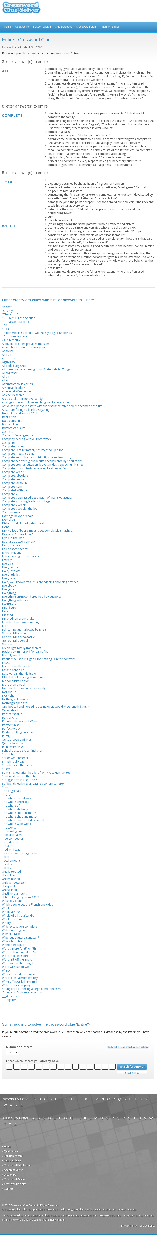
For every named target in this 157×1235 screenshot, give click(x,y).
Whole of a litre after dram (19, 915)
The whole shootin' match (19, 813)
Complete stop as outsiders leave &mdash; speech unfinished (43, 465)
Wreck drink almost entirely (20, 978)
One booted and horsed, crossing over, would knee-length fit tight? (46, 706)
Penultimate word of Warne (20, 721)
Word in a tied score (15, 956)
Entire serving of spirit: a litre (20, 556)
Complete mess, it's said (18, 454)
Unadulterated (11, 871)
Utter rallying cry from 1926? (20, 897)
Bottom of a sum (13, 428)
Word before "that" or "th (19, 948)
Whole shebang (12, 919)
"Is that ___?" (10, 307)
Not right (8, 695)
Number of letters (19, 1047)
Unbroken (8, 875)
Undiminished (11, 879)
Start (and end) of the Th (18, 776)
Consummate (11, 512)
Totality (7, 864)
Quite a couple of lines (17, 739)
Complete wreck (13, 472)
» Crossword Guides (13, 1179)
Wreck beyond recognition (19, 974)
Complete (8, 443)
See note (8, 754)
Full (4, 626)
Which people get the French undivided (27, 904)
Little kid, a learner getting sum (22, 677)
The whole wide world (16, 824)
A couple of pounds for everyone (24, 347)
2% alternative (11, 340)
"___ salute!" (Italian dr (16, 322)
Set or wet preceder (15, 758)
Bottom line (10, 424)
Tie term (7, 846)
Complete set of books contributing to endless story (36, 457)
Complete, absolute (15, 476)
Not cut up (9, 692)
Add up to (8, 358)
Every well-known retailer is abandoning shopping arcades (40, 582)
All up (5, 377)
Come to (8, 432)
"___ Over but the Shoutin (18, 318)
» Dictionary (9, 1174)
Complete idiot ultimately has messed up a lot (32, 450)
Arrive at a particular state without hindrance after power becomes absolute (52, 406)
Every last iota (11, 571)
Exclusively (9, 604)
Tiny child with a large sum (19, 853)
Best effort (9, 417)
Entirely (7, 560)
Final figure (9, 607)
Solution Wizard (42, 26)
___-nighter (9, 1000)
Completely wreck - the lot (19, 508)
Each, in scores (12, 545)
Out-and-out (10, 710)
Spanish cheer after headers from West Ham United (36, 772)
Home (7, 26)
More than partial (13, 684)
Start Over (132, 1073)
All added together (14, 366)
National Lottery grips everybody (23, 688)
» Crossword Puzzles (14, 1184)
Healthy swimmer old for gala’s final (25, 651)
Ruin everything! (12, 747)
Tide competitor (12, 838)
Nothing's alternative (15, 699)
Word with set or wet (16, 967)
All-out (6, 380)
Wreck (6, 970)
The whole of (11, 805)
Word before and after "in (19, 952)
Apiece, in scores (13, 395)
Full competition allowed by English (25, 629)
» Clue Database (11, 1160)
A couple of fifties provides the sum (25, 344)
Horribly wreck (11, 655)
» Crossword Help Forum (16, 1165)
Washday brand (12, 901)
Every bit (7, 563)
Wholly (6, 923)
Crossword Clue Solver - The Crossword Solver (21, 9)
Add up (6, 355)
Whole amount (12, 912)
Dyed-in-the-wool (13, 538)
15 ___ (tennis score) (15, 336)
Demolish (8, 519)
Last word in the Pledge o (19, 673)
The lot (6, 794)
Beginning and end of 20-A (19, 413)
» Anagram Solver (12, 1170)
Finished (7, 615)
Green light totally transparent (21, 648)
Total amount (11, 860)
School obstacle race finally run (22, 750)
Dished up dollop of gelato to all (23, 523)
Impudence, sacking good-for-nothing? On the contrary (38, 659)
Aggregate (9, 362)
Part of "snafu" (12, 714)
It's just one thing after (17, 666)
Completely (9, 494)
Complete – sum (13, 446)
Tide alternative (12, 835)
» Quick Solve (10, 1151)
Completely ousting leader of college (26, 501)
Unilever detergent (14, 882)
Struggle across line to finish (20, 780)
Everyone (8, 589)
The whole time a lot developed (23, 820)
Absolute (8, 351)
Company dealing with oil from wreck (26, 439)
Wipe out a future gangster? (20, 937)
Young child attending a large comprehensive (31, 989)
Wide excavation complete (19, 926)
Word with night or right (17, 963)
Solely (6, 769)
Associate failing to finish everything (25, 410)
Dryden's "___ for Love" (17, 534)
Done (5, 527)
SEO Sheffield (128, 1209)
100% (5, 329)
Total (5, 857)
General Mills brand (14, 633)
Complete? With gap (15, 490)
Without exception (14, 945)
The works (9, 827)
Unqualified (9, 890)
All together (9, 373)
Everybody (9, 585)
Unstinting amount (14, 893)
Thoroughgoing (12, 831)
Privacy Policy (129, 1225)
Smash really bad (13, 761)
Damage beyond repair (17, 516)
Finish (6, 611)
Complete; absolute (15, 483)
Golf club (8, 644)
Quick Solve (22, 26)
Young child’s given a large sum (22, 992)
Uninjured (8, 886)
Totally (6, 868)
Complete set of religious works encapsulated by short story (42, 461)
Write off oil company (16, 985)
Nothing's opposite (14, 703)
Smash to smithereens (17, 765)
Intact (6, 662)
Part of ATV (9, 717)
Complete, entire (13, 479)
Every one (8, 578)
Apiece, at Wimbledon (16, 391)
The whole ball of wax (16, 798)
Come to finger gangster (18, 435)
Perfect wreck (11, 728)
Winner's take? (11, 934)
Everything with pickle (16, 600)
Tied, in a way (11, 849)
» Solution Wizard (12, 1156)
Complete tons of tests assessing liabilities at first (35, 468)
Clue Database (63, 26)
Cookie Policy (147, 1225)
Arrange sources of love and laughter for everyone (35, 402)
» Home (6, 1146)
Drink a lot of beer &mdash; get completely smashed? (37, 530)
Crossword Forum (86, 26)
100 (4, 325)
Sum (5, 787)
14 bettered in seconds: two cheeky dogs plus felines (37, 333)
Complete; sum (12, 487)
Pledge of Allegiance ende (19, 732)
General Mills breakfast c (18, 637)
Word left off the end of (17, 959)
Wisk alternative (12, 941)
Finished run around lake (18, 618)
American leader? (13, 388)
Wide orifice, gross (14, 930)
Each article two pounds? (18, 541)
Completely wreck (14, 505)
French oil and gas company (20, 622)
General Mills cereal (15, 640)
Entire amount (11, 552)
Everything (9, 593)
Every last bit (10, 567)
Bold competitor (13, 421)
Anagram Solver (110, 26)
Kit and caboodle (13, 670)
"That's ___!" (10, 314)
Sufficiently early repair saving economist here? (33, 783)
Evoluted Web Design (88, 1209)
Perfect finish (10, 725)
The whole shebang (15, 809)
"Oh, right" (9, 311)
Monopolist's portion (16, 681)
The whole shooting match (20, 816)
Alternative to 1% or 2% (17, 384)
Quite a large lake (13, 743)
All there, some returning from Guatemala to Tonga (36, 369)
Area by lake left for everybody (22, 399)
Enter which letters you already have (32, 1061)
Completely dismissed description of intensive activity (37, 497)
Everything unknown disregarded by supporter (32, 596)
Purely (6, 736)
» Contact (7, 1188)
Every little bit (11, 574)
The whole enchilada (15, 802)
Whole (6, 908)
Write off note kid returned (19, 981)
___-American (10, 996)
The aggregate (11, 791)
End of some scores (15, 549)
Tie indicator (10, 842)
